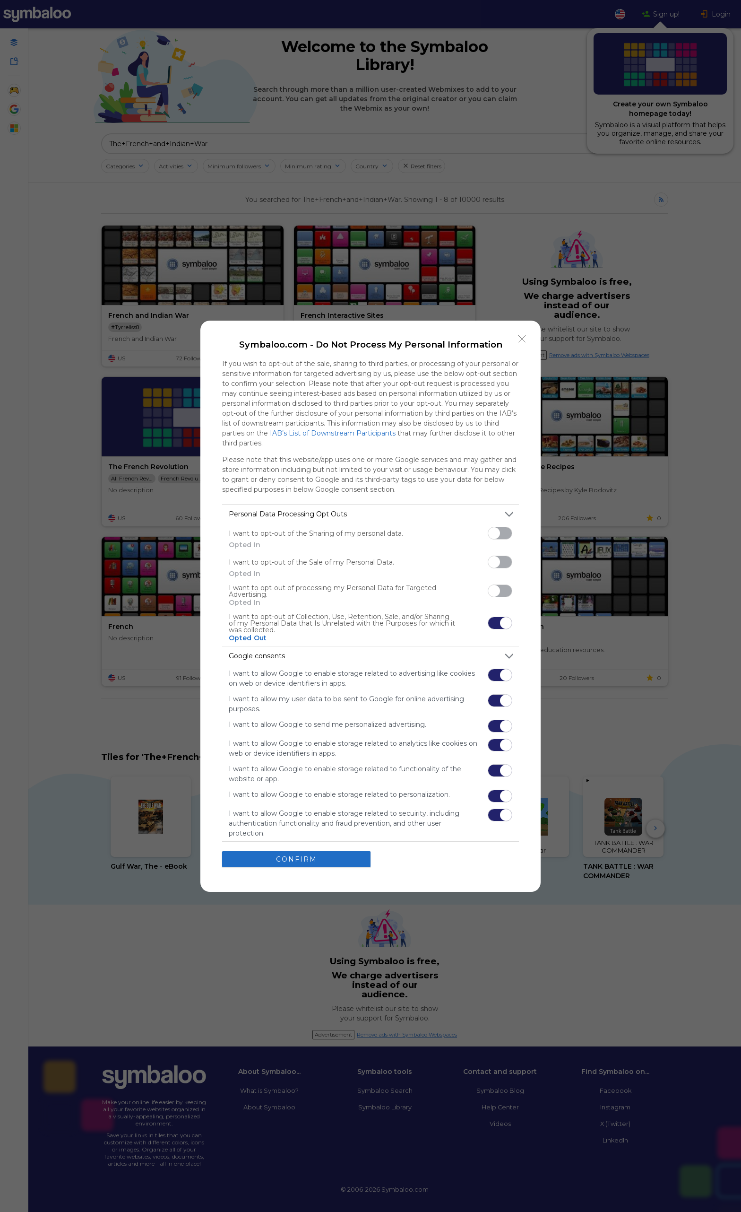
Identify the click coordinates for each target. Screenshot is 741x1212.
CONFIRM (296, 859)
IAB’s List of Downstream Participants (333, 433)
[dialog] (370, 606)
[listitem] (370, 514)
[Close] (522, 339)
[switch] (500, 533)
